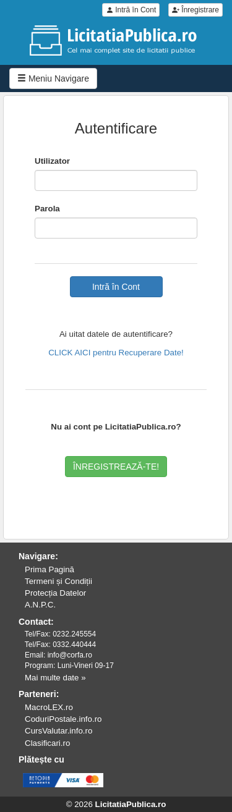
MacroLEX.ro (49, 707)
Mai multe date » (55, 677)
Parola (47, 208)
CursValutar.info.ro (58, 730)
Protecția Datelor (55, 593)
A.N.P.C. (40, 604)
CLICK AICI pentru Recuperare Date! (116, 352)
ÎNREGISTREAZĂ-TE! (116, 467)
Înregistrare (195, 10)
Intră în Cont (131, 10)
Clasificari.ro (47, 743)
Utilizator (52, 161)
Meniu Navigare (53, 78)
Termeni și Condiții (58, 581)
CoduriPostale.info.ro (63, 719)
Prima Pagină (49, 569)
